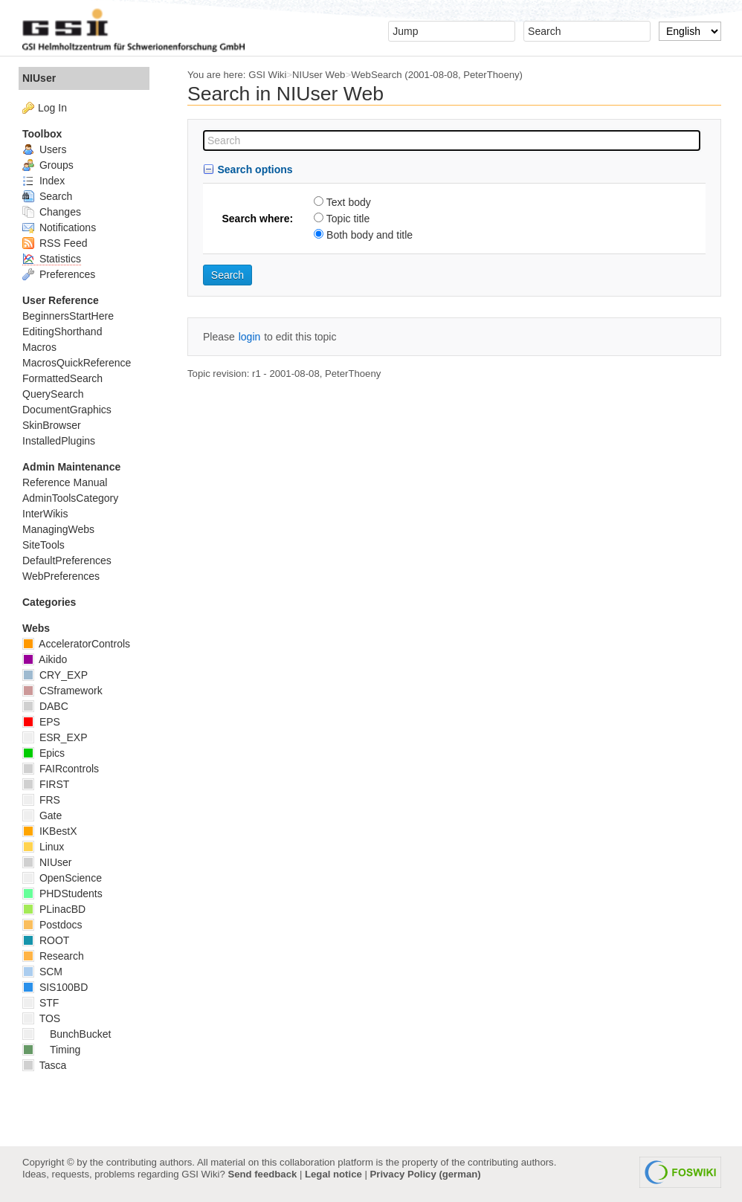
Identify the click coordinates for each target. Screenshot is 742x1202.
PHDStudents (62, 893)
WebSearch (376, 74)
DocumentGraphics (67, 410)
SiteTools (43, 545)
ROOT (45, 940)
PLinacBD (54, 909)
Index (43, 181)
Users (44, 149)
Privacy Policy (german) (425, 1174)
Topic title (348, 218)
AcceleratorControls (76, 644)
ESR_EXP (54, 737)
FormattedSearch (62, 378)
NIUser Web (318, 74)
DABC (45, 706)
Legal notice (333, 1174)
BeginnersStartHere (68, 316)
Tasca (44, 1065)
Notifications (59, 227)
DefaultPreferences (67, 560)
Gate (42, 815)
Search (47, 196)
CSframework (62, 691)
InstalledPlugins (58, 441)
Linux (43, 847)
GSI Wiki (267, 74)
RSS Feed (54, 243)
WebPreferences (61, 576)
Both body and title (369, 235)
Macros (39, 347)
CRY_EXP (55, 675)
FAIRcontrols (60, 769)
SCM (42, 972)
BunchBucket (66, 1034)
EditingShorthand (62, 331)
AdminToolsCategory (70, 498)
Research (53, 956)
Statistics (51, 259)
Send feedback (262, 1174)
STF (40, 1003)
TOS (41, 1018)
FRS (41, 800)
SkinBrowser (51, 425)
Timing (51, 1050)
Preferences (58, 274)
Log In (52, 108)
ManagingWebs (58, 529)
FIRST (45, 784)
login (250, 337)
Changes (51, 212)
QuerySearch (52, 394)
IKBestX (49, 831)
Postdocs (52, 925)
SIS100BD (55, 987)
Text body (348, 202)
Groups (48, 165)
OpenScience (62, 878)
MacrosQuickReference (76, 363)
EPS (41, 722)
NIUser (39, 78)
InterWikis (45, 514)
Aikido (44, 659)
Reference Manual (64, 482)
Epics (43, 753)
